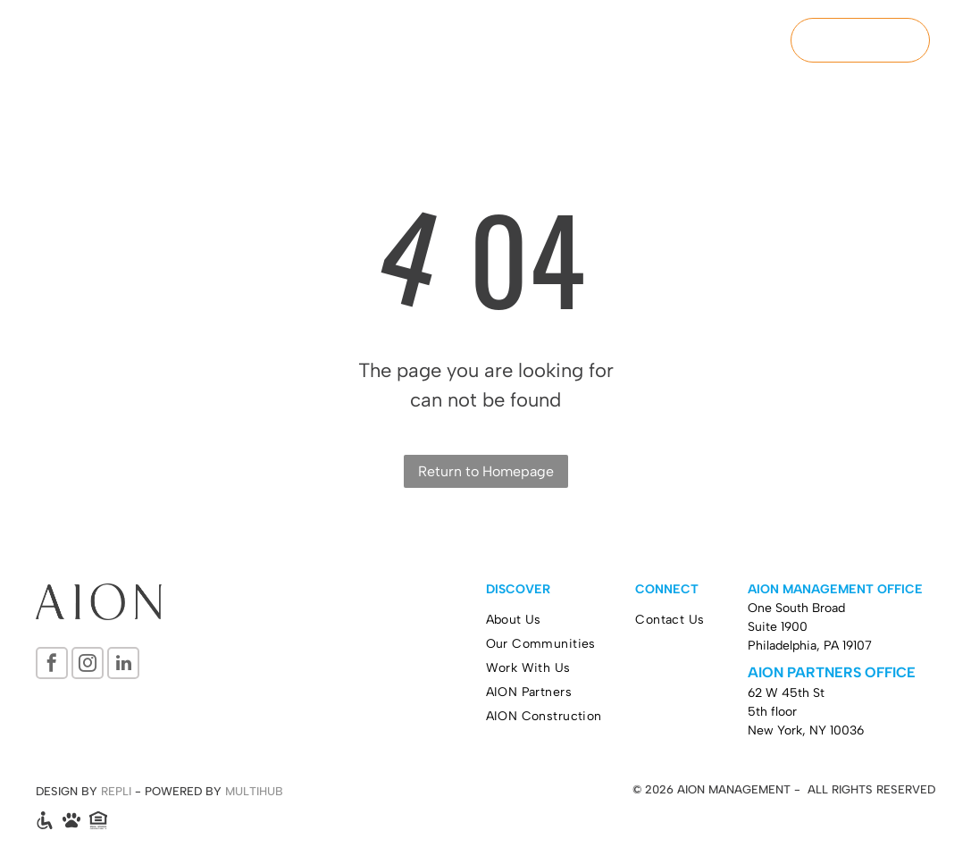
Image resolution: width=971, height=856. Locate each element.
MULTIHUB (254, 791)
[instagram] (87, 665)
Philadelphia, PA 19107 (810, 645)
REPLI (116, 791)
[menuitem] (385, 41)
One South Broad (796, 608)
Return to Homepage (486, 471)
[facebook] (52, 665)
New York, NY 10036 (806, 730)
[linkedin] (123, 665)
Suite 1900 (778, 626)
